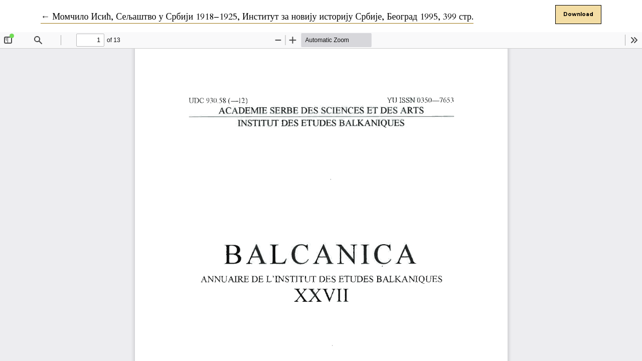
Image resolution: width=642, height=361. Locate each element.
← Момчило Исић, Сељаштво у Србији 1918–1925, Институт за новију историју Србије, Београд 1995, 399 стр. (257, 17)
